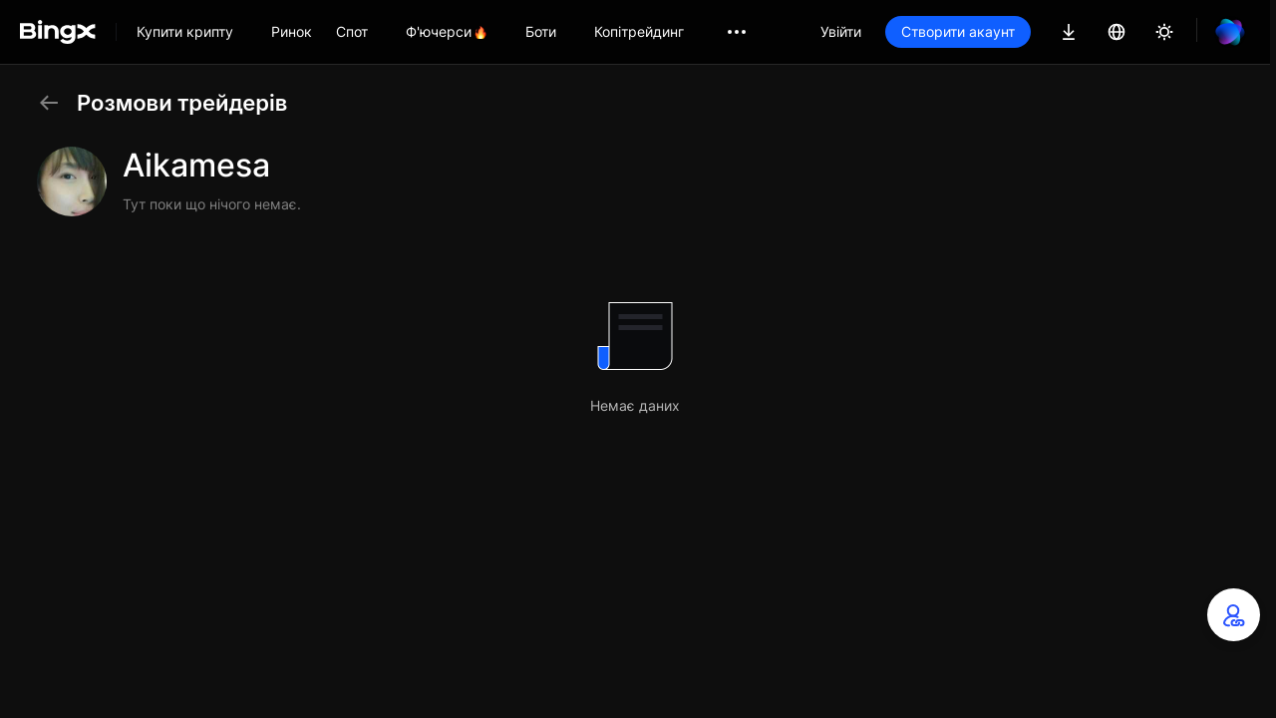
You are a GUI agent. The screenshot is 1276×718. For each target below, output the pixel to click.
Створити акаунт (958, 31)
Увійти (840, 31)
